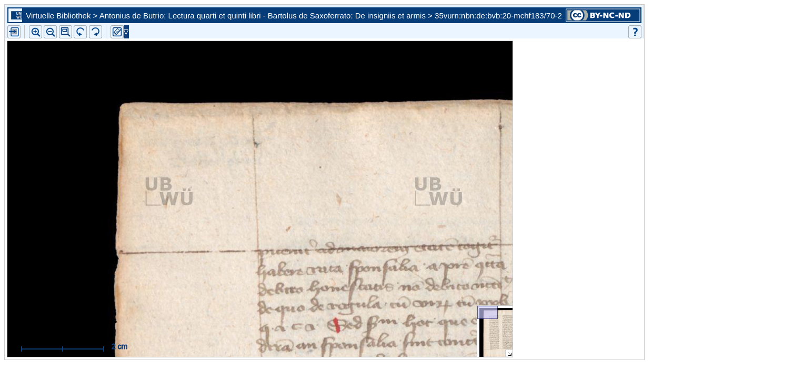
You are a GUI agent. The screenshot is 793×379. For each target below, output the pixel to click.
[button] (65, 31)
